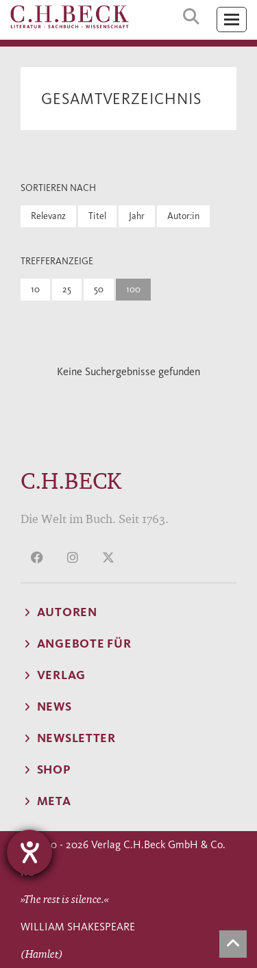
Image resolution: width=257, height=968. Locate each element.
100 (133, 289)
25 (66, 289)
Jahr (137, 216)
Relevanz (48, 216)
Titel (97, 216)
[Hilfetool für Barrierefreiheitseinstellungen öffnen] (29, 852)
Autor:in (183, 216)
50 (98, 289)
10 (35, 289)
